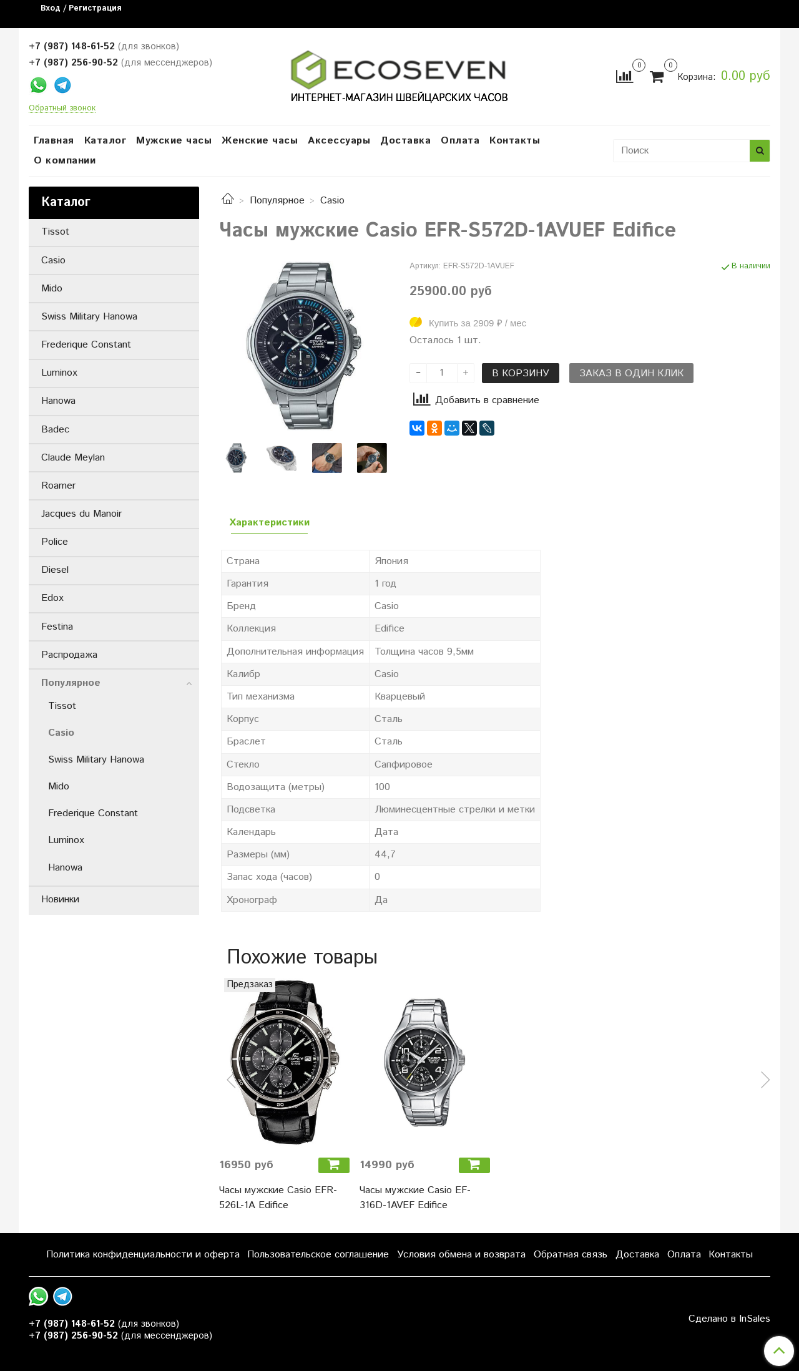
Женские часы (260, 141)
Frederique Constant (86, 345)
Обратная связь (570, 1254)
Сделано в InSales (729, 1319)
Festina (57, 627)
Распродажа (69, 655)
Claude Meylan (73, 458)
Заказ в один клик (631, 373)
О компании (65, 161)
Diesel (55, 570)
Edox (52, 598)
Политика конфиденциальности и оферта (143, 1254)
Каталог (105, 141)
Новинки (60, 899)
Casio (332, 200)
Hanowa (58, 401)
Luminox (59, 373)
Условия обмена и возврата (461, 1254)
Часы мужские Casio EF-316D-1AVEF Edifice (415, 1197)
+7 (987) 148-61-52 (72, 46)
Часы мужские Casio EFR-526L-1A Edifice (278, 1197)
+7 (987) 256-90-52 (73, 62)
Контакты (514, 141)
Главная (54, 141)
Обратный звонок (62, 109)
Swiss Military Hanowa (89, 317)
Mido (51, 288)
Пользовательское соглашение (318, 1254)
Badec (55, 429)
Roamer (58, 486)
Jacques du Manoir (81, 514)
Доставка (405, 141)
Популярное (277, 200)
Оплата (460, 141)
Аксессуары (339, 141)
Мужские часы (174, 141)
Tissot (55, 232)
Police (54, 542)
